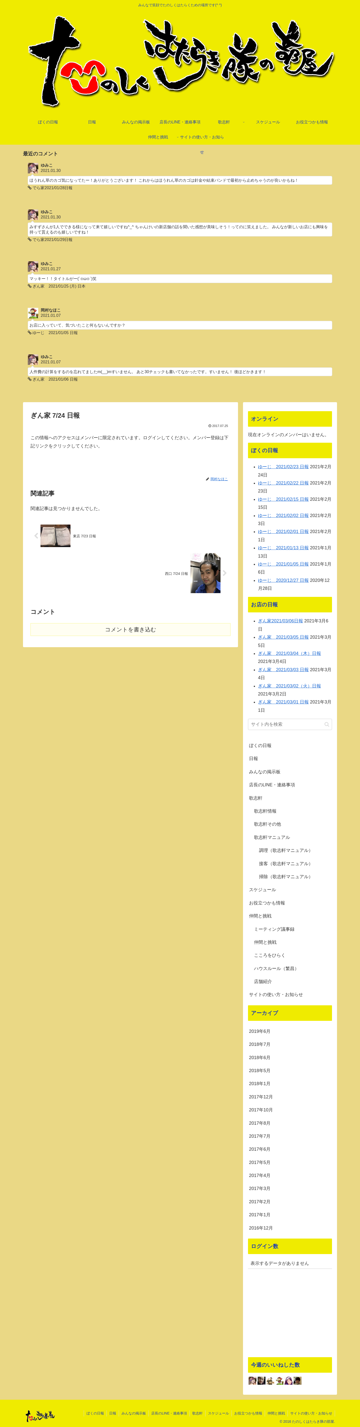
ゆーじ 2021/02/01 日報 (283, 531)
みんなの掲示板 (264, 771)
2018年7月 (259, 1044)
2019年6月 (259, 1031)
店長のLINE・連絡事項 (272, 784)
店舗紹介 (263, 981)
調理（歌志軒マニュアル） (286, 850)
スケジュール (262, 889)
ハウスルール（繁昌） (276, 968)
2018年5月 (259, 1070)
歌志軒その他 (267, 824)
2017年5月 (259, 1162)
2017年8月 (259, 1123)
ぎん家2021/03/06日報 (280, 620)
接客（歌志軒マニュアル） (286, 863)
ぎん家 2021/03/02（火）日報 (289, 685)
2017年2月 (259, 1201)
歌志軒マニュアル (272, 837)
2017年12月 (261, 1096)
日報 (253, 758)
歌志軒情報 (265, 811)
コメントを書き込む (130, 629)
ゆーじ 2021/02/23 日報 (283, 466)
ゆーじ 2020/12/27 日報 (283, 580)
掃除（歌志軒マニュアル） (286, 876)
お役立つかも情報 (267, 902)
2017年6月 (259, 1149)
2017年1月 (259, 1214)
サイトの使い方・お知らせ (276, 994)
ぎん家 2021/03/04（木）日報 (289, 653)
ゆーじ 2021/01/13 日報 (283, 547)
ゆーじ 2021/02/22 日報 (283, 483)
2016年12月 (261, 1228)
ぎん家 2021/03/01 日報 (283, 701)
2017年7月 (259, 1136)
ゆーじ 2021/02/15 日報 (283, 499)
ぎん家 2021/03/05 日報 (283, 637)
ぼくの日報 (260, 745)
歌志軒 (255, 798)
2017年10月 (261, 1109)
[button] (326, 724)
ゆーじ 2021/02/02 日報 (283, 515)
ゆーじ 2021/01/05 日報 (283, 564)
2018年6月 (259, 1057)
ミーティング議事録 (274, 929)
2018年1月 (259, 1083)
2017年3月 (259, 1188)
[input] (290, 724)
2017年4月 (259, 1175)
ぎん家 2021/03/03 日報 (283, 669)
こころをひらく (270, 955)
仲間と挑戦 (260, 915)
